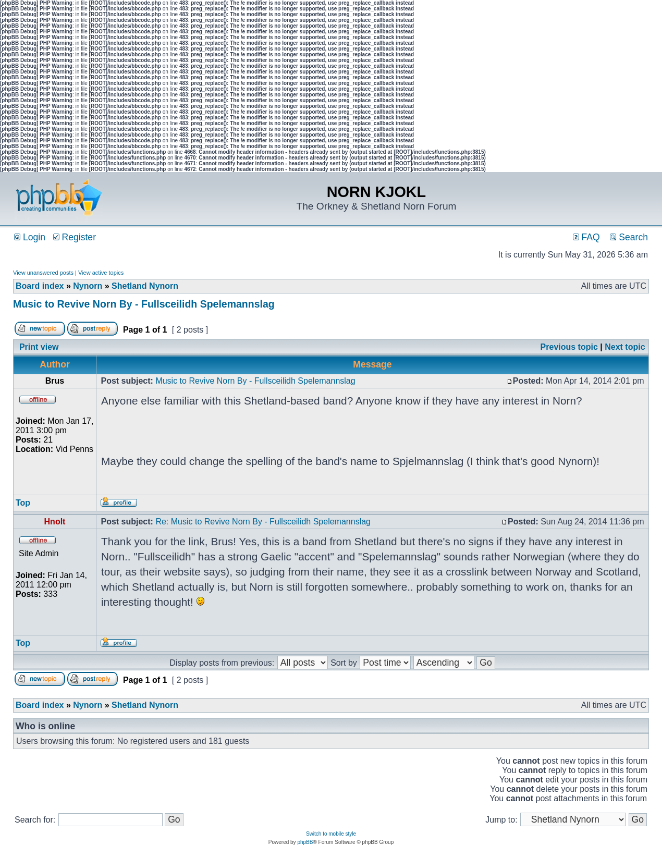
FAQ (586, 237)
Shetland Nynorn (145, 285)
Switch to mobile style (331, 834)
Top (23, 502)
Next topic (625, 346)
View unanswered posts (43, 273)
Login (29, 237)
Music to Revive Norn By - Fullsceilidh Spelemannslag (144, 304)
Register (74, 237)
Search (629, 237)
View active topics (101, 273)
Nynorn (87, 285)
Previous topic (569, 346)
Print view (39, 346)
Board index (40, 285)
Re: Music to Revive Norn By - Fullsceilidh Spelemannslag (263, 521)
